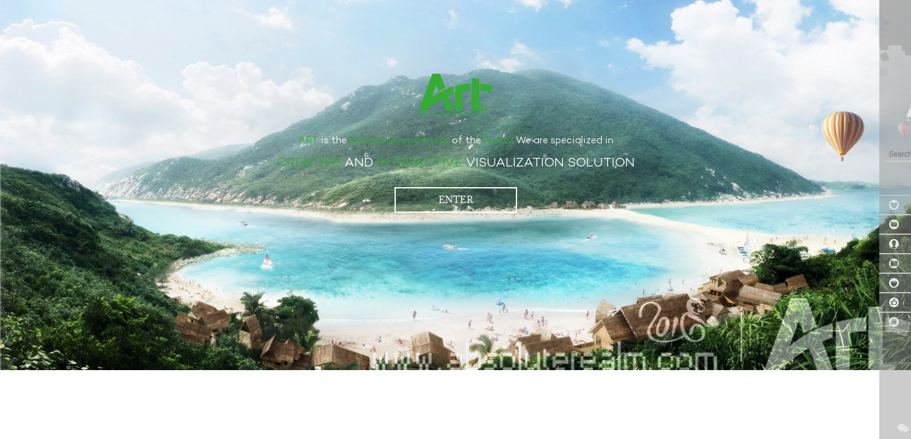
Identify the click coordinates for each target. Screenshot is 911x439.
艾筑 (456, 95)
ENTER (455, 199)
